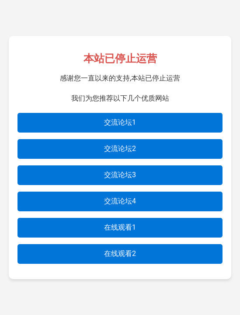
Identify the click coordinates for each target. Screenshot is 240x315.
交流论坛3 (120, 175)
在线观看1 (120, 227)
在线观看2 (120, 253)
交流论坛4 (120, 201)
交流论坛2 (120, 148)
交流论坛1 (120, 122)
